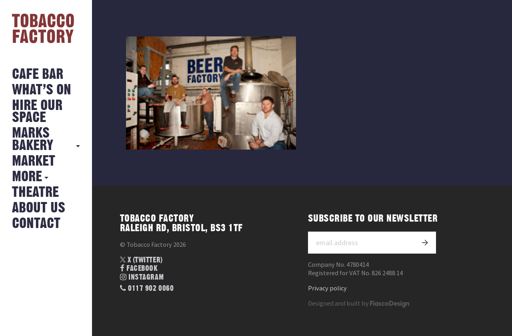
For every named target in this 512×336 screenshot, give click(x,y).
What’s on (41, 90)
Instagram (142, 277)
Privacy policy (327, 288)
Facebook (139, 268)
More (27, 177)
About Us (38, 208)
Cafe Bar (37, 74)
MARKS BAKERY (32, 139)
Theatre (35, 192)
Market (33, 161)
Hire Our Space (37, 112)
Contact (36, 224)
